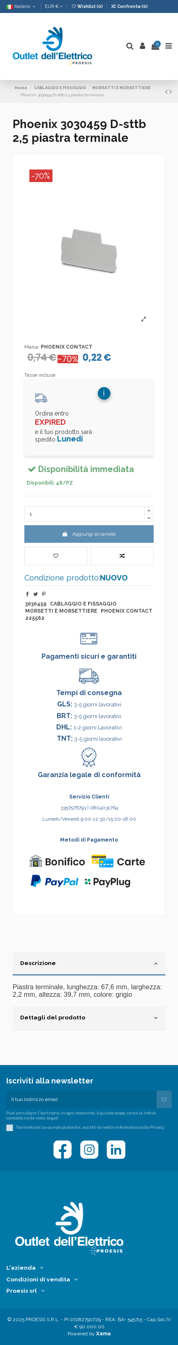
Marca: (31, 347)
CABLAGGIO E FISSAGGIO (83, 604)
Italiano (21, 6)
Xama (103, 1334)
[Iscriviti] (164, 1099)
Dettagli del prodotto (89, 1018)
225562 (34, 618)
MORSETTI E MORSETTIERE (61, 611)
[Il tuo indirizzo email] (81, 1099)
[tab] (89, 964)
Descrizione (89, 963)
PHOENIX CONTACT (66, 347)
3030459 (36, 604)
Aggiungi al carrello (89, 534)
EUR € (54, 6)
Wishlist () (87, 6)
